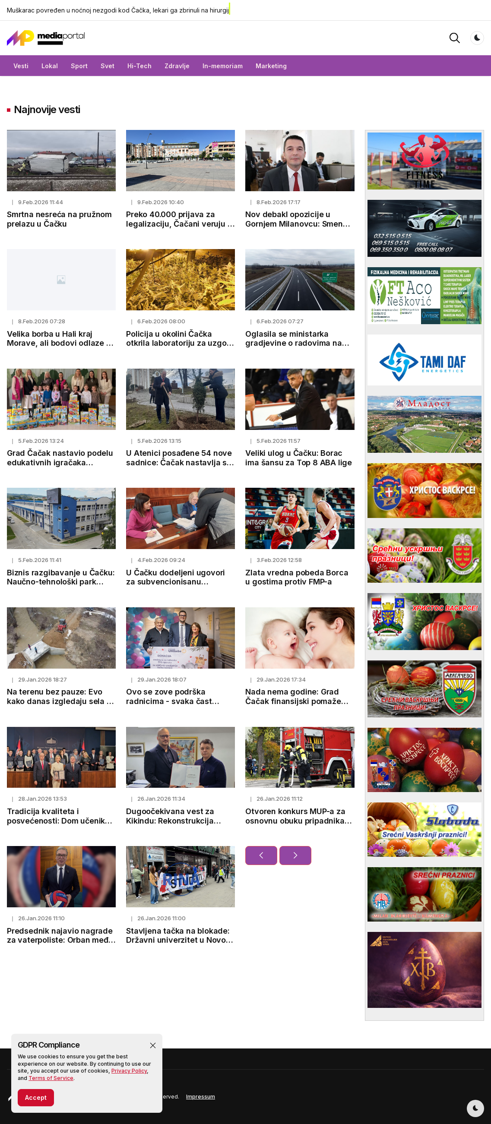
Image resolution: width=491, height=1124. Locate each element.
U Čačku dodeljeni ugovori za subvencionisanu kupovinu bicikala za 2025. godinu (176, 586)
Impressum (200, 1096)
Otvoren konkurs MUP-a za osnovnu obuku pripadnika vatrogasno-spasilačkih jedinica (295, 825)
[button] (153, 1048)
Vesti (21, 65)
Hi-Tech (139, 65)
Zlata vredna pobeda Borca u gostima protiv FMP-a (296, 577)
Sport (79, 65)
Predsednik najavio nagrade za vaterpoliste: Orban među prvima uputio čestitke (60, 940)
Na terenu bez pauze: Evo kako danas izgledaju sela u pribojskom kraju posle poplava (59, 705)
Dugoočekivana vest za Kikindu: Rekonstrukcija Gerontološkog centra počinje (170, 825)
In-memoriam (223, 65)
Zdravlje (177, 65)
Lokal (49, 65)
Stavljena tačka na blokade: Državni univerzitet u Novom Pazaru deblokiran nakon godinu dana (179, 944)
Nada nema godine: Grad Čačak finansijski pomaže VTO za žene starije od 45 (293, 701)
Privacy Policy (129, 1073)
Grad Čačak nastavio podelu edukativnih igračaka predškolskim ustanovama (60, 462)
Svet (107, 65)
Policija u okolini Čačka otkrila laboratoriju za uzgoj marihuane (177, 343)
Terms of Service (51, 1081)
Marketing (271, 65)
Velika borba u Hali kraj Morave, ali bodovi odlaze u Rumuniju (59, 343)
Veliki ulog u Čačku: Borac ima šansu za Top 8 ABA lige (298, 457)
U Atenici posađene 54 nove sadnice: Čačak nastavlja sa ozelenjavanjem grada (179, 462)
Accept (36, 1100)
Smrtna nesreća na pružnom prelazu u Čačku (59, 219)
